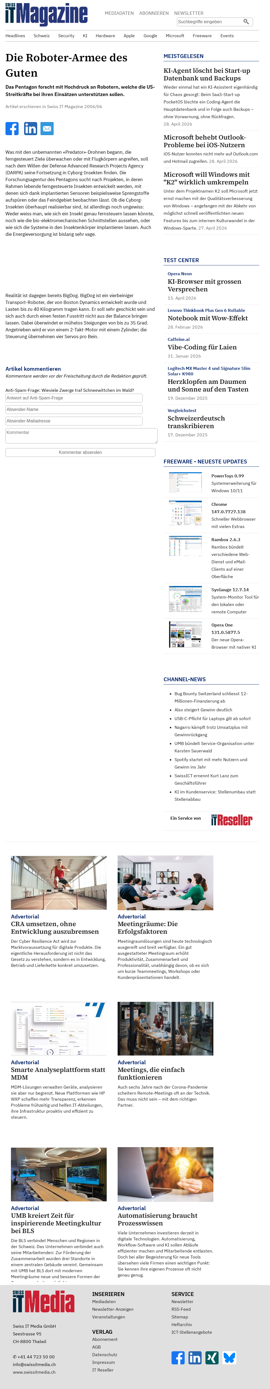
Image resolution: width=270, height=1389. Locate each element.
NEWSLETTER (189, 13)
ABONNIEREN (154, 13)
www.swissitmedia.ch (34, 1372)
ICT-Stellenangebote (192, 1332)
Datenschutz (104, 1354)
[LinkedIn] (31, 133)
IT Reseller (103, 1370)
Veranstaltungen (108, 1317)
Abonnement (105, 1339)
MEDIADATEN (119, 13)
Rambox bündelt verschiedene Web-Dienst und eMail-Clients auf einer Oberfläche (230, 561)
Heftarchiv (182, 1324)
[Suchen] (246, 22)
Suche (248, 13)
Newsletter (182, 1301)
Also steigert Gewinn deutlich (203, 709)
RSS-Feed (181, 1309)
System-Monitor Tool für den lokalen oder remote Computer (235, 604)
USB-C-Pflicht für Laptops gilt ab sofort (213, 718)
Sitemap (180, 1317)
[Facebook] (12, 133)
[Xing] (213, 1362)
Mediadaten (104, 1301)
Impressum (103, 1362)
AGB (96, 1347)
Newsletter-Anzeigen (112, 1309)
